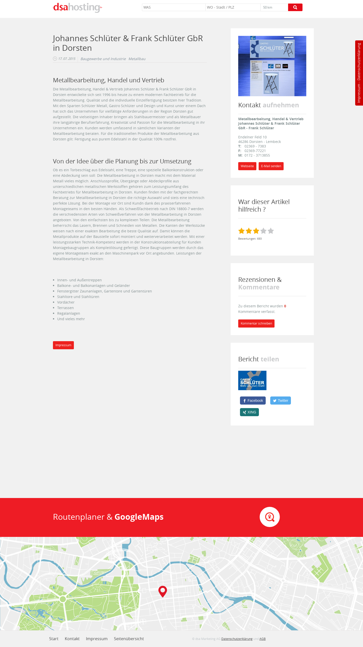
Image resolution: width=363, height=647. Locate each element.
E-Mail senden (271, 166)
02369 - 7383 (255, 146)
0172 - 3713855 (257, 155)
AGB (262, 639)
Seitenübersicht (129, 638)
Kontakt (72, 638)
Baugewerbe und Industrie (103, 59)
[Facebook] (253, 400)
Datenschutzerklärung (358, 62)
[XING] (249, 412)
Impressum (358, 93)
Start (53, 638)
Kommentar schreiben (256, 323)
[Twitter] (280, 400)
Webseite (247, 166)
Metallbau (136, 59)
